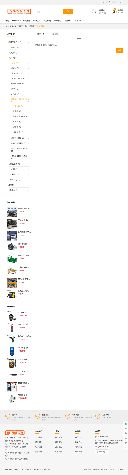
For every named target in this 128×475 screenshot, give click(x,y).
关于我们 (38, 437)
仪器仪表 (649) (14, 53)
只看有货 (54, 34)
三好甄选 (47, 21)
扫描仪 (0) (15, 94)
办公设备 (13, 26)
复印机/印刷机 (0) (18, 78)
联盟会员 (58, 452)
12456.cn (15, 469)
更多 (79, 38)
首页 (7, 21)
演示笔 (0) (17, 127)
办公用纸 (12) (13, 169)
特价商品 (58, 437)
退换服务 (95, 469)
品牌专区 (68, 21)
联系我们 (78, 21)
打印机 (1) (15, 89)
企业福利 (36, 21)
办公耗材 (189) (14, 174)
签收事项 (38, 452)
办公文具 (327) (14, 180)
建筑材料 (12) (13, 185)
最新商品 (58, 442)
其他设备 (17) (16, 73)
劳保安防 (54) (13, 58)
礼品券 (111, 469)
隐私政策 (38, 442)
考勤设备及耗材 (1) (18, 143)
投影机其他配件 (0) (20, 116)
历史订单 (78, 442)
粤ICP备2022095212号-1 (42, 469)
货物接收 (38, 447)
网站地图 (104, 469)
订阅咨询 (78, 452)
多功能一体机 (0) (17, 83)
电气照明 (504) (14, 47)
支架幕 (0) (17, 122)
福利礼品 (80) (13, 190)
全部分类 (15, 21)
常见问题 (119, 469)
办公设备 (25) (13, 63)
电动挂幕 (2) (18, 132)
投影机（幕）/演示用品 (26, 26)
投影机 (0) (17, 111)
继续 (119, 50)
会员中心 (78, 437)
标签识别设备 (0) (17, 138)
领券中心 (57, 21)
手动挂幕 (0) (18, 106)
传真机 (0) (15, 68)
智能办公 (26, 21)
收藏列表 (78, 447)
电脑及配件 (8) (14, 164)
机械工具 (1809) (14, 42)
